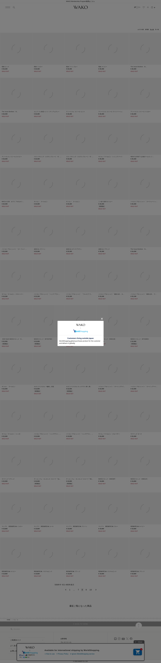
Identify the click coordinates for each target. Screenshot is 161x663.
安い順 (157, 29)
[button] (65, 589)
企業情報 (64, 639)
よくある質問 (15, 645)
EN (139, 7)
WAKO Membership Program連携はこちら (80, 1)
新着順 (147, 29)
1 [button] (69, 590)
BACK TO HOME (81, 624)
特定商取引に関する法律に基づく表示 (74, 649)
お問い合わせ (15, 651)
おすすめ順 (141, 29)
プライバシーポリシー (68, 653)
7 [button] (78, 590)
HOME (8, 619)
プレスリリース (66, 642)
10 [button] (91, 590)
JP (135, 7)
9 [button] (86, 590)
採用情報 (64, 646)
